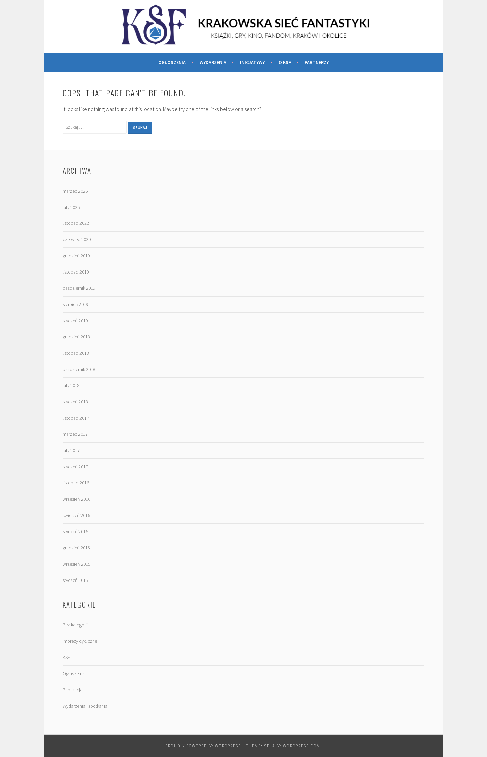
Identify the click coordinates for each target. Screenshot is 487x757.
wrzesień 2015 (76, 564)
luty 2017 (71, 450)
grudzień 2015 (76, 548)
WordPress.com (301, 745)
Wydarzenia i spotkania (85, 706)
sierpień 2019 (75, 304)
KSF (66, 657)
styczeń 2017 (75, 467)
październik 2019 (79, 288)
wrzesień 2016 (76, 499)
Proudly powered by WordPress (203, 745)
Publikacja (73, 690)
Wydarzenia (213, 62)
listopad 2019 (76, 272)
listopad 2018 (76, 353)
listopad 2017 (76, 418)
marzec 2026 (75, 191)
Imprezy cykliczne (80, 641)
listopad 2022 (76, 223)
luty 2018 (71, 385)
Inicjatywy (252, 62)
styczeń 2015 (75, 580)
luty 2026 (71, 207)
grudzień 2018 (76, 337)
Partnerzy (317, 62)
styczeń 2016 (75, 531)
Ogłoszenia (172, 62)
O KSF (285, 62)
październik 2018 (79, 369)
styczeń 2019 (75, 320)
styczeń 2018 (75, 402)
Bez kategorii (75, 625)
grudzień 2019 (76, 256)
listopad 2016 (76, 483)
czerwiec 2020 (77, 239)
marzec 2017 (75, 434)
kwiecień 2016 (76, 515)
